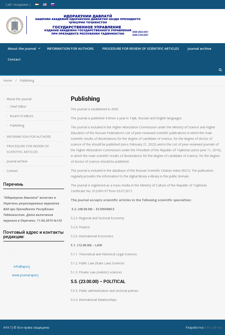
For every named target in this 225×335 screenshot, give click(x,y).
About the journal (22, 48)
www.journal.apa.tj (25, 275)
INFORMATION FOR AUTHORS (70, 48)
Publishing (17, 125)
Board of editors (21, 116)
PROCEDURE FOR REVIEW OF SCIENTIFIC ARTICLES (140, 48)
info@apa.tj (22, 266)
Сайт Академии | (18, 4)
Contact (14, 59)
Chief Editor (18, 106)
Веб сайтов (213, 327)
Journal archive (199, 48)
